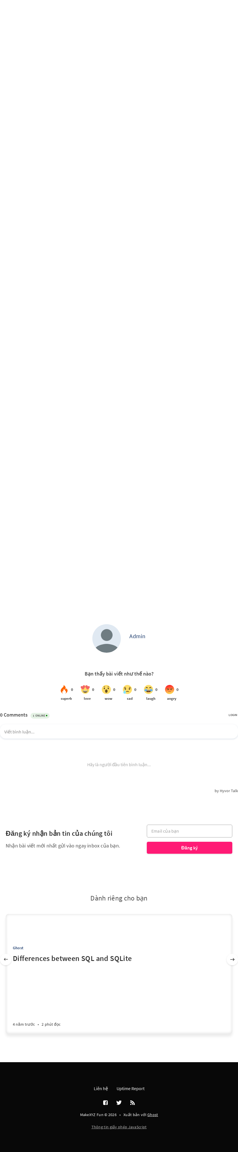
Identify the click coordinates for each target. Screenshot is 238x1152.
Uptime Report (131, 1088)
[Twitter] (119, 1103)
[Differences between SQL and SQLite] (119, 993)
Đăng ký (189, 848)
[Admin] (106, 638)
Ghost (18, 947)
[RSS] (132, 1103)
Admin (137, 636)
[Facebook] (105, 1103)
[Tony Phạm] (18, 926)
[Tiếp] (232, 959)
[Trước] (5, 959)
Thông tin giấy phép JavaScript (119, 1126)
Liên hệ (101, 1088)
